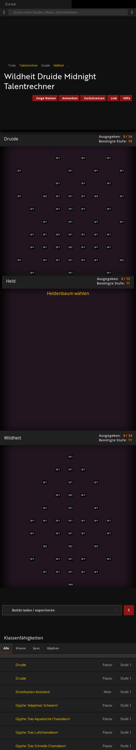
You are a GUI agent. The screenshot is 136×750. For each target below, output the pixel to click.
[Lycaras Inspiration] (81, 257)
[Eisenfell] (55, 193)
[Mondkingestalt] (106, 180)
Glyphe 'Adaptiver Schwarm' (37, 705)
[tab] (6, 648)
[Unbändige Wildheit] (93, 517)
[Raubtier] (68, 479)
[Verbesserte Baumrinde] (68, 193)
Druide (21, 665)
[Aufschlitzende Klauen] (81, 555)
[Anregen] (106, 269)
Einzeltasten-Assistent (33, 692)
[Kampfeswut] (81, 568)
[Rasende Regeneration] (55, 154)
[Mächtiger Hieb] (17, 257)
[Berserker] (68, 517)
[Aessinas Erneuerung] (93, 218)
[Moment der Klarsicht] (42, 517)
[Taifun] (93, 231)
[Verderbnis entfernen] (81, 180)
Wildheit (58, 65)
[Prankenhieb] (42, 167)
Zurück (10, 4)
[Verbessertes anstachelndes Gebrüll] (55, 257)
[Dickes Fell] (55, 205)
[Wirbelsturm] (68, 218)
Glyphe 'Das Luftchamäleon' (37, 732)
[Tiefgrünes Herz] (55, 180)
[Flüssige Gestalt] (29, 269)
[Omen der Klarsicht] (55, 466)
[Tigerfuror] (68, 453)
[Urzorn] (81, 466)
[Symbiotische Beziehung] (93, 257)
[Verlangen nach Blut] (42, 504)
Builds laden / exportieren (33, 610)
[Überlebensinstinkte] (68, 504)
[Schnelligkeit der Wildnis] (29, 231)
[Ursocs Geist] (68, 167)
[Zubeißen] (42, 568)
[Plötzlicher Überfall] (29, 517)
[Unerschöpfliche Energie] (68, 492)
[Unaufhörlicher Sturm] (93, 244)
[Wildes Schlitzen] (55, 530)
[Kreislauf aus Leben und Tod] (93, 568)
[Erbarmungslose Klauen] (42, 479)
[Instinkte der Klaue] (55, 244)
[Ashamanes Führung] (68, 568)
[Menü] (4, 12)
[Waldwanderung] (119, 257)
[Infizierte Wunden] (106, 517)
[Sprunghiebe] (81, 492)
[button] (129, 610)
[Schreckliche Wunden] (17, 167)
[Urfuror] (29, 205)
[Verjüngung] (81, 154)
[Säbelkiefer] (93, 543)
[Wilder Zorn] (55, 517)
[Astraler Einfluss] (106, 205)
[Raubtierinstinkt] (42, 193)
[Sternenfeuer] (106, 154)
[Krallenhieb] (29, 154)
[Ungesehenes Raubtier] (68, 581)
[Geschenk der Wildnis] (106, 244)
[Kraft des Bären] (42, 257)
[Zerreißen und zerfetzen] (106, 555)
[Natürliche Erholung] (81, 205)
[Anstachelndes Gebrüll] (68, 231)
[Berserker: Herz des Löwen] (68, 530)
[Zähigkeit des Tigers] (29, 530)
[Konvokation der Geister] (68, 555)
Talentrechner (28, 65)
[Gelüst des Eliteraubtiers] (29, 555)
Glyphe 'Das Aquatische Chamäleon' (43, 719)
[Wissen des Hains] (81, 244)
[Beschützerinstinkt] (93, 193)
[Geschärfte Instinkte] (42, 231)
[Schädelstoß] (68, 205)
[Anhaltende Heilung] (81, 231)
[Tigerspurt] (42, 218)
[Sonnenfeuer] (119, 193)
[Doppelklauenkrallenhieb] (93, 479)
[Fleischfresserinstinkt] (42, 543)
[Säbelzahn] (55, 492)
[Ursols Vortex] (106, 231)
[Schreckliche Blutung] (93, 504)
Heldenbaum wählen (68, 293)
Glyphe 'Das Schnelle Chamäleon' (41, 746)
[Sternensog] (119, 167)
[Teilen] (132, 12)
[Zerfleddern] (17, 193)
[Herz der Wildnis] (68, 269)
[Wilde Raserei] (55, 555)
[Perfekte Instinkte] (42, 244)
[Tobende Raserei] (55, 568)
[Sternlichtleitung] (119, 218)
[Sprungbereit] (68, 466)
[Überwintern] (81, 193)
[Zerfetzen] (29, 180)
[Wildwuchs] (93, 167)
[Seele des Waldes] (106, 530)
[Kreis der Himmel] (68, 257)
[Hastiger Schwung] (68, 543)
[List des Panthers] (81, 517)
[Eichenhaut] (29, 244)
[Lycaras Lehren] (68, 244)
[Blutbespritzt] (81, 530)
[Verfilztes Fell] (55, 231)
